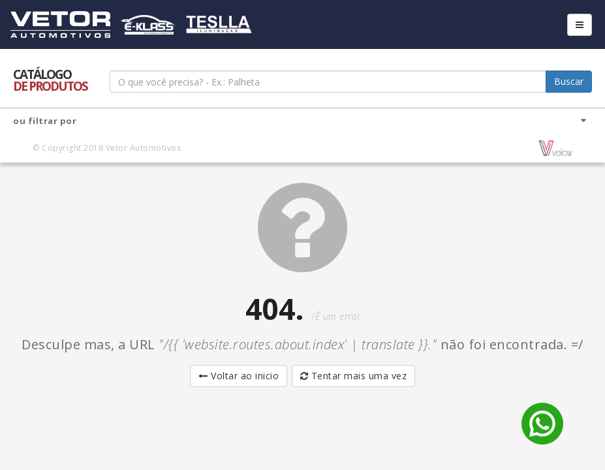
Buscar (568, 81)
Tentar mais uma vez (353, 375)
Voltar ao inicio (238, 375)
